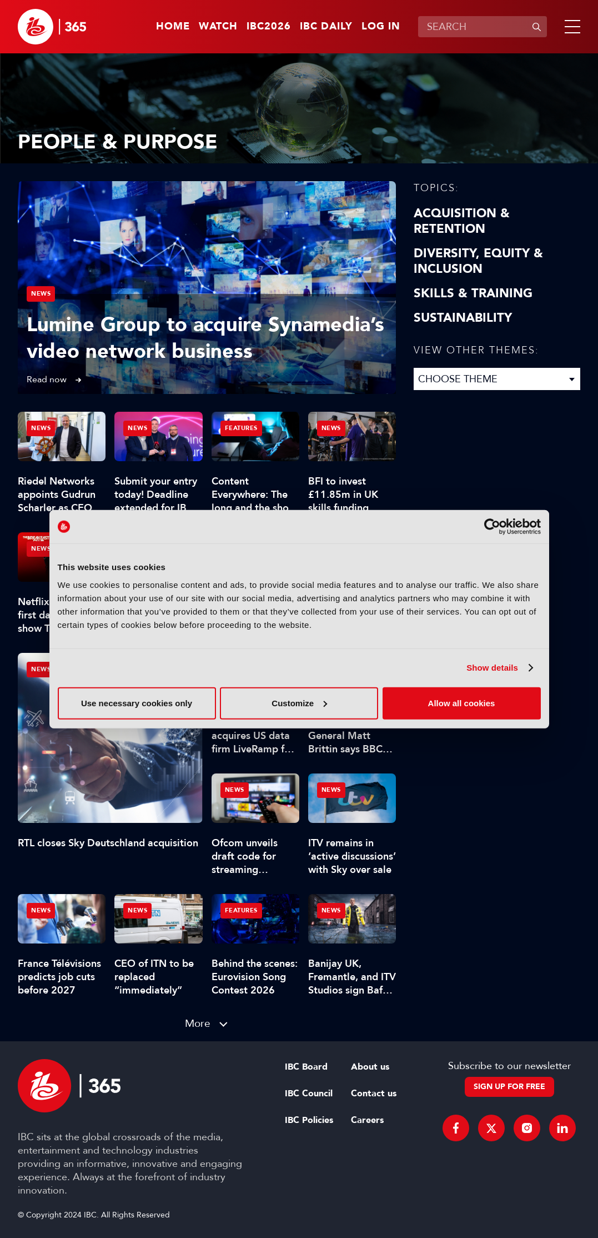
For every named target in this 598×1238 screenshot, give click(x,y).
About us (370, 1067)
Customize (299, 702)
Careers (367, 1120)
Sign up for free (509, 1086)
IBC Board (306, 1067)
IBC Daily (326, 26)
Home (173, 26)
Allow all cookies (461, 702)
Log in (380, 26)
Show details (492, 667)
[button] (570, 26)
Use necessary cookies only (136, 702)
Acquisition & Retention (462, 221)
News (41, 293)
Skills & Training (473, 293)
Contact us (373, 1093)
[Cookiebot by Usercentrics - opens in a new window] (492, 526)
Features (241, 428)
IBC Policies (309, 1120)
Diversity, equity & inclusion (478, 261)
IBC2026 (269, 26)
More (197, 1023)
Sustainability (463, 318)
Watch (218, 26)
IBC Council (309, 1093)
